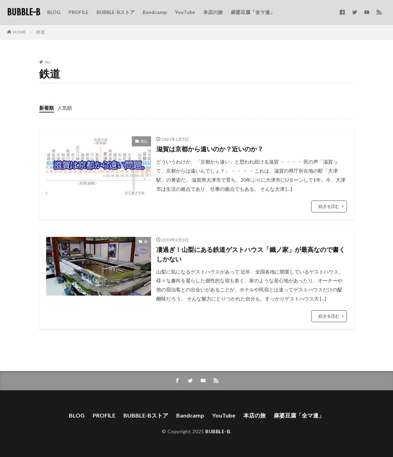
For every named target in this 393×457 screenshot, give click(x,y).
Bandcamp (155, 12)
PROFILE (78, 12)
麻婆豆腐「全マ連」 (253, 12)
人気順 (64, 108)
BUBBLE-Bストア (116, 12)
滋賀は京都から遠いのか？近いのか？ (209, 149)
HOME (19, 32)
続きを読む (329, 206)
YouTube (185, 12)
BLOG (53, 12)
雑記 (144, 141)
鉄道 (40, 32)
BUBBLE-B (23, 12)
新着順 (46, 108)
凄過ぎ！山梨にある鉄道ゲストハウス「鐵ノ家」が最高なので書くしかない (250, 254)
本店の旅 (213, 12)
